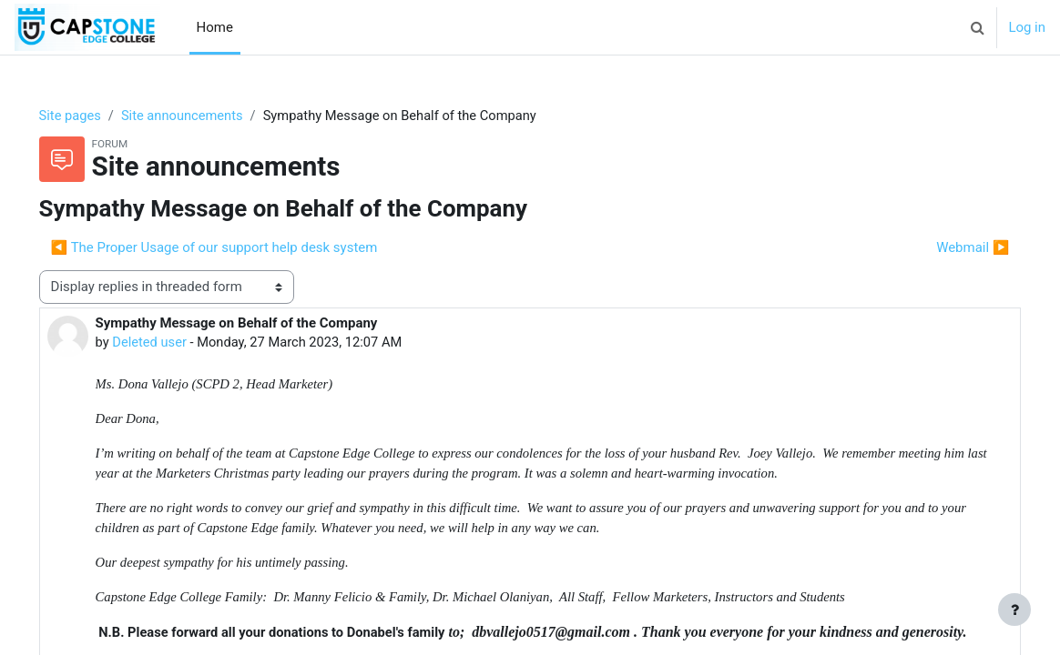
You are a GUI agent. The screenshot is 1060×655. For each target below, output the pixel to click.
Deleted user (176, 342)
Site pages (96, 115)
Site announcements (210, 115)
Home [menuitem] (215, 27)
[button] (977, 27)
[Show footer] (1014, 609)
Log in (1026, 27)
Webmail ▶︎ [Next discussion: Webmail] (947, 247)
